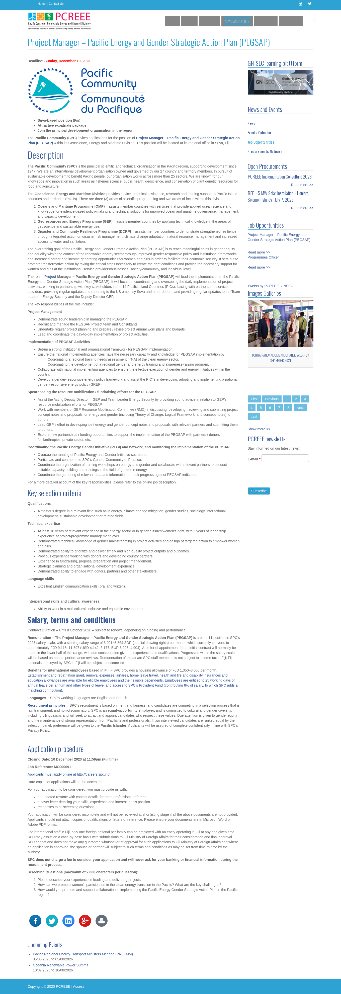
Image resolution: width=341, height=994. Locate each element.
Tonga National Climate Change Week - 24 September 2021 (280, 357)
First (254, 399)
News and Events (242, 21)
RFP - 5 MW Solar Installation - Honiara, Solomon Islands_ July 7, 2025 (278, 196)
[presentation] (286, 481)
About (199, 21)
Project (50, 277)
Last (254, 417)
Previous (272, 399)
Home (42, 4)
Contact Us (56, 4)
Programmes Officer (263, 254)
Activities (217, 21)
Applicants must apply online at (52, 774)
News (251, 123)
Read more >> (302, 185)
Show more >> (259, 429)
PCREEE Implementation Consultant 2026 (280, 176)
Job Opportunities (260, 142)
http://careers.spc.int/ (93, 774)
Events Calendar (259, 132)
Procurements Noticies (264, 151)
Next (300, 408)
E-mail (254, 463)
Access (78, 986)
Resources (268, 21)
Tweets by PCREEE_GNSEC (270, 286)
